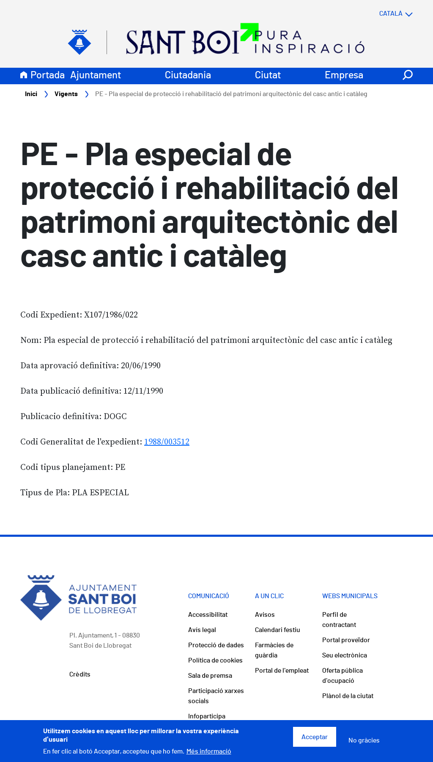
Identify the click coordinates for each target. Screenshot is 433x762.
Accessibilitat (207, 614)
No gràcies (364, 743)
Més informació (208, 754)
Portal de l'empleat (282, 670)
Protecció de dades (216, 645)
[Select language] (379, 13)
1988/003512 (166, 442)
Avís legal (202, 630)
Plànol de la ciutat (347, 696)
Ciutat (268, 75)
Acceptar (314, 739)
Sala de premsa (210, 675)
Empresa (344, 75)
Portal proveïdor (346, 640)
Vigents (66, 94)
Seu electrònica (344, 655)
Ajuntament (95, 75)
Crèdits (79, 674)
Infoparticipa (206, 716)
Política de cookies (215, 660)
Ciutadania (188, 75)
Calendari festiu (277, 630)
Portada (47, 75)
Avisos (265, 614)
